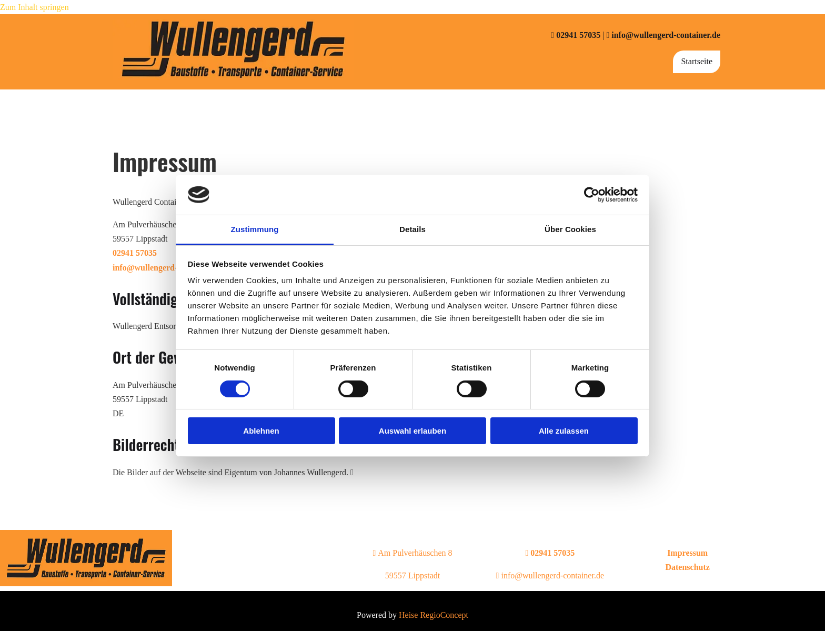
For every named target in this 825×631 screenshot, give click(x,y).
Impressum (687, 552)
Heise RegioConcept (433, 614)
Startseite (696, 61)
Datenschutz (687, 567)
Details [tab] (412, 229)
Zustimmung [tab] (255, 229)
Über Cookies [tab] (570, 229)
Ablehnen (261, 430)
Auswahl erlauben (412, 430)
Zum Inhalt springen (34, 7)
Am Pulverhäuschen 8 (412, 552)
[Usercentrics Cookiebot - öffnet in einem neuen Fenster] (592, 195)
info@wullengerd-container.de (665, 35)
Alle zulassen (564, 430)
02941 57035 (578, 35)
